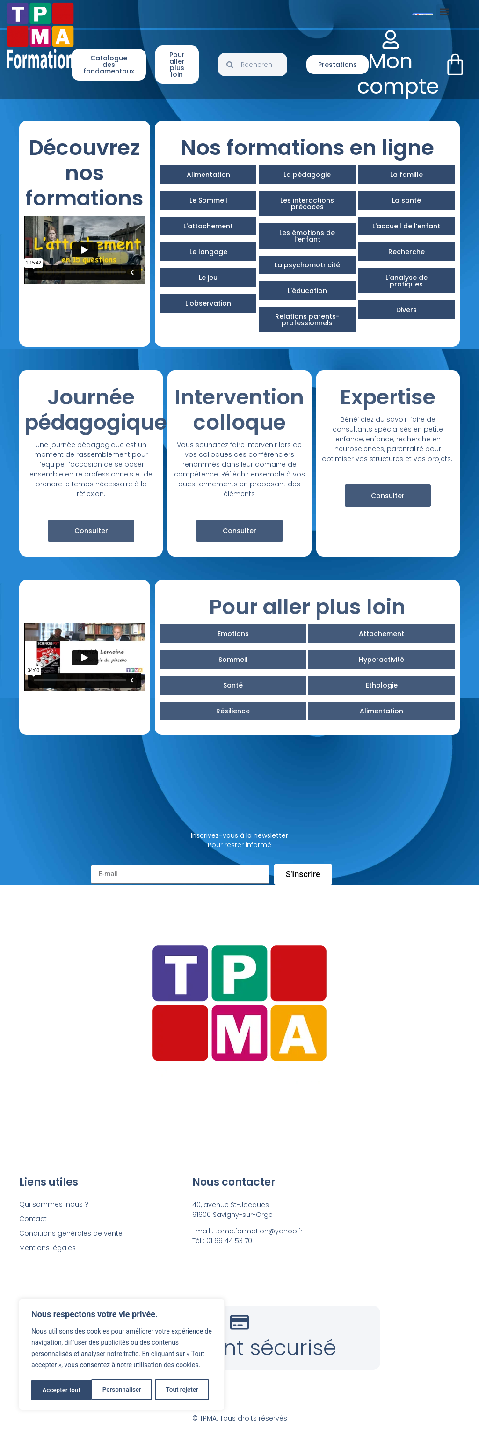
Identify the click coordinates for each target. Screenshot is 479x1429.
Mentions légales (47, 1248)
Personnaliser (61, 1390)
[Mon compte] (390, 39)
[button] (444, 12)
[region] (122, 1355)
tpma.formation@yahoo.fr (259, 1231)
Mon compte (398, 73)
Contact (33, 1219)
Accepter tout (182, 1390)
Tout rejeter (122, 1390)
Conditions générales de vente (71, 1233)
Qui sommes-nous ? (53, 1204)
